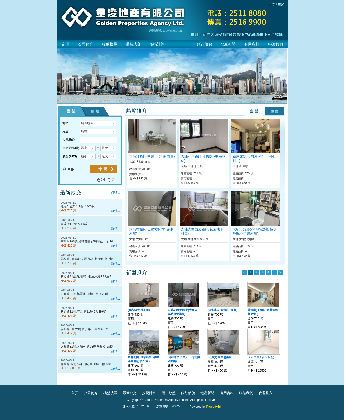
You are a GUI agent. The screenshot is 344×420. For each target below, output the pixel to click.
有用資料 (251, 44)
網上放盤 (169, 393)
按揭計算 (157, 44)
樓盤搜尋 (109, 44)
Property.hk (213, 406)
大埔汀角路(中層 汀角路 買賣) (152, 156)
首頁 (75, 393)
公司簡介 (85, 44)
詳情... (115, 211)
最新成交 (133, 44)
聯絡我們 (275, 44)
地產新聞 (228, 44)
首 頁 (65, 44)
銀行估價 (204, 44)
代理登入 (265, 393)
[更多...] (116, 192)
